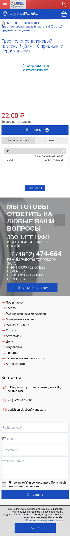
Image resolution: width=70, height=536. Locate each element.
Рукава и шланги (17, 324)
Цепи (9, 341)
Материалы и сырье (20, 319)
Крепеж (11, 308)
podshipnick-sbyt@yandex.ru (27, 409)
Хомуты (11, 330)
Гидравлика (14, 347)
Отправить (35, 494)
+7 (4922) (20, 400)
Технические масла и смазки (26, 358)
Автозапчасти (15, 363)
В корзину (39, 130)
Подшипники (15, 302)
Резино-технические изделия (26, 313)
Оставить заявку (32, 287)
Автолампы (14, 336)
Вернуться (35, 188)
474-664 (24, 14)
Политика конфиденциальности (44, 520)
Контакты (11, 377)
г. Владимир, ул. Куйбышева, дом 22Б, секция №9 (34, 389)
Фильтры (12, 352)
